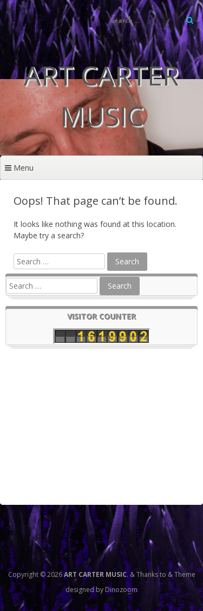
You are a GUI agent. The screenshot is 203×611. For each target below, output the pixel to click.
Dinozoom (121, 589)
